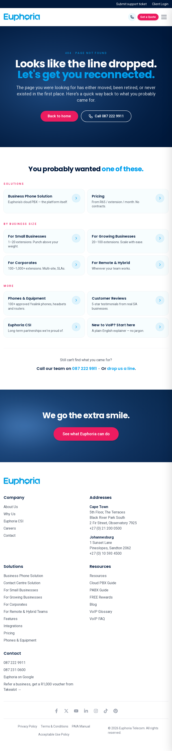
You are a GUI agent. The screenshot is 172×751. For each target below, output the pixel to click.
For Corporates (15, 604)
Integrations (13, 626)
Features (10, 619)
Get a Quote (148, 17)
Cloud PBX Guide (103, 583)
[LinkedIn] (86, 711)
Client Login (160, 4)
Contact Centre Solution (22, 583)
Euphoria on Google (19, 677)
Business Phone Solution (23, 576)
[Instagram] (96, 711)
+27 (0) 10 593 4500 (106, 553)
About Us (11, 507)
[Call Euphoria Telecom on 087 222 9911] (132, 17)
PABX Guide (99, 590)
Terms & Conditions (54, 726)
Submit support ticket (131, 4)
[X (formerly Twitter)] (66, 711)
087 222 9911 (84, 368)
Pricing (9, 633)
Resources (98, 576)
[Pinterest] (115, 711)
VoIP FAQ (97, 619)
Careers (10, 528)
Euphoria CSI (14, 521)
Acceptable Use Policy (53, 734)
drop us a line (121, 368)
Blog (93, 604)
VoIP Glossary (101, 611)
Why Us (9, 514)
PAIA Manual (81, 726)
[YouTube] (76, 711)
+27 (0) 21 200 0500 (106, 528)
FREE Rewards (101, 597)
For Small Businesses (21, 590)
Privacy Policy (27, 726)
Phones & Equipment (20, 640)
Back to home (59, 116)
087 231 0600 (15, 670)
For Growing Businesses (23, 597)
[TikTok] (105, 711)
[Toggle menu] (163, 17)
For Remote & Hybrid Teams (26, 611)
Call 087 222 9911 (106, 116)
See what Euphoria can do (86, 433)
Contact (9, 535)
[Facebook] (56, 711)
